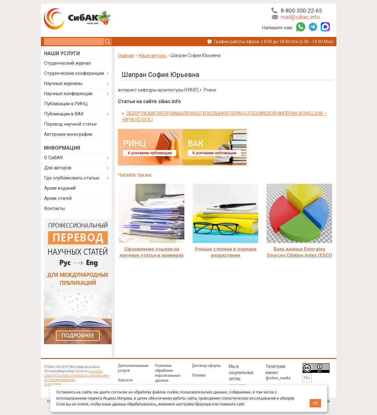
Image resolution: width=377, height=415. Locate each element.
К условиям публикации (150, 153)
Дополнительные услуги (133, 368)
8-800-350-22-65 (301, 10)
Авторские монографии (68, 134)
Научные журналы (63, 83)
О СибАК (53, 157)
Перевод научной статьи (70, 124)
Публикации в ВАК (64, 114)
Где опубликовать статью (71, 178)
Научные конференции (68, 93)
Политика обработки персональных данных (167, 373)
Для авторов (57, 168)
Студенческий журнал (67, 63)
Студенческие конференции (74, 73)
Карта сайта (52, 384)
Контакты (54, 208)
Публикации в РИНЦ (66, 104)
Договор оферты (206, 366)
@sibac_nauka (278, 378)
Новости (125, 380)
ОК (315, 403)
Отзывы (199, 375)
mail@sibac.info (300, 17)
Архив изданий (60, 188)
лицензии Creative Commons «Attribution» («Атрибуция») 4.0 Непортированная (77, 375)
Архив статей (58, 198)
